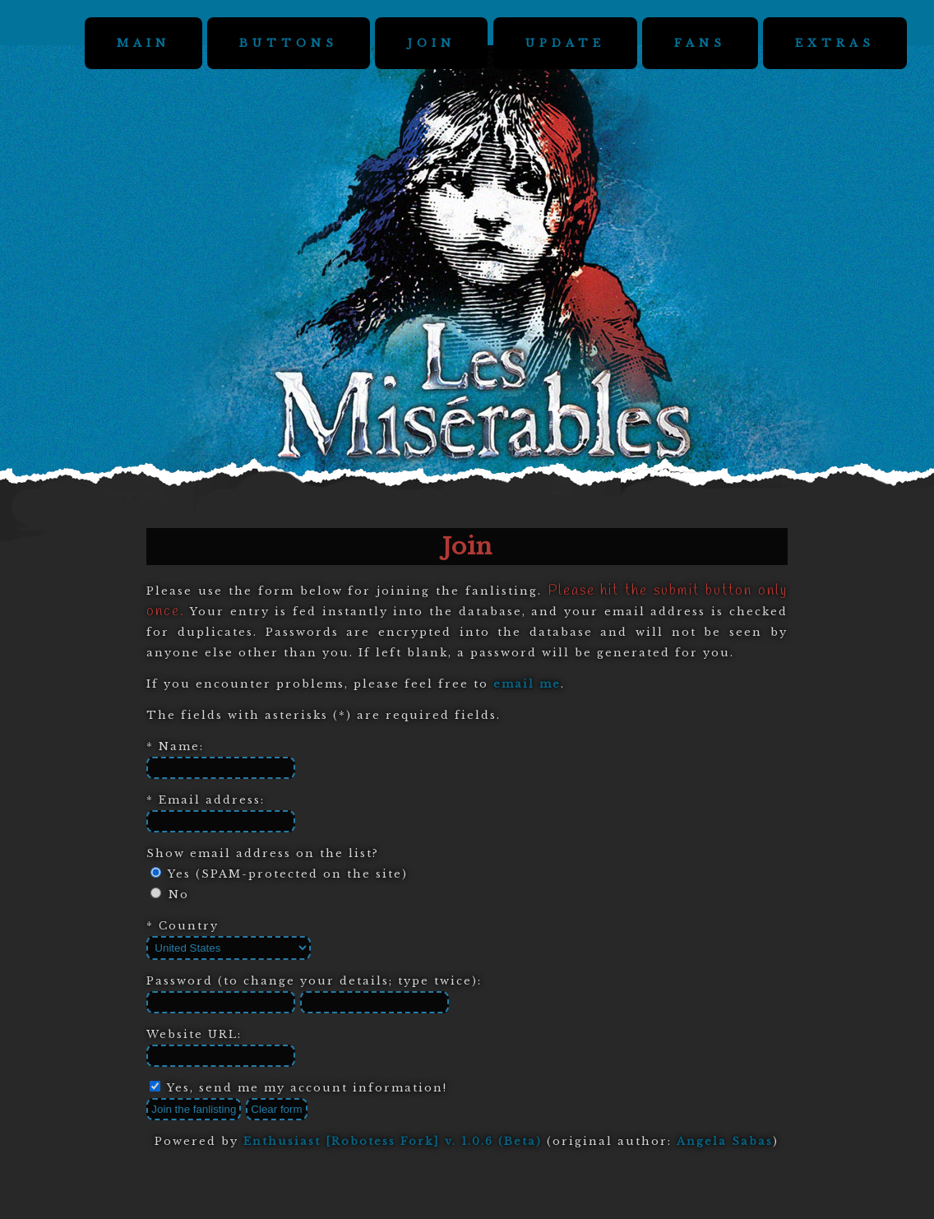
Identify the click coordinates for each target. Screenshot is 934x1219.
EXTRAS (835, 43)
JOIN (431, 43)
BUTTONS (288, 43)
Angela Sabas (725, 1141)
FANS (700, 43)
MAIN (143, 43)
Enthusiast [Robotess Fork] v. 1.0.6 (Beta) (392, 1141)
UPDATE (565, 43)
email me (527, 684)
